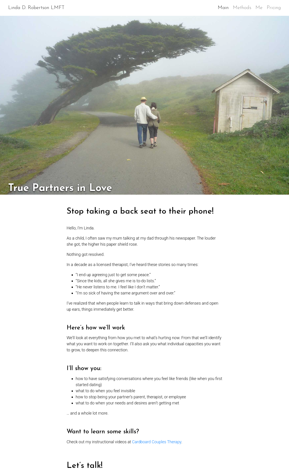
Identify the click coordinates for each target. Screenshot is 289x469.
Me (259, 7)
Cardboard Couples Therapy (156, 441)
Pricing (274, 7)
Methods (242, 7)
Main (224, 7)
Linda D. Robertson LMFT (36, 7)
